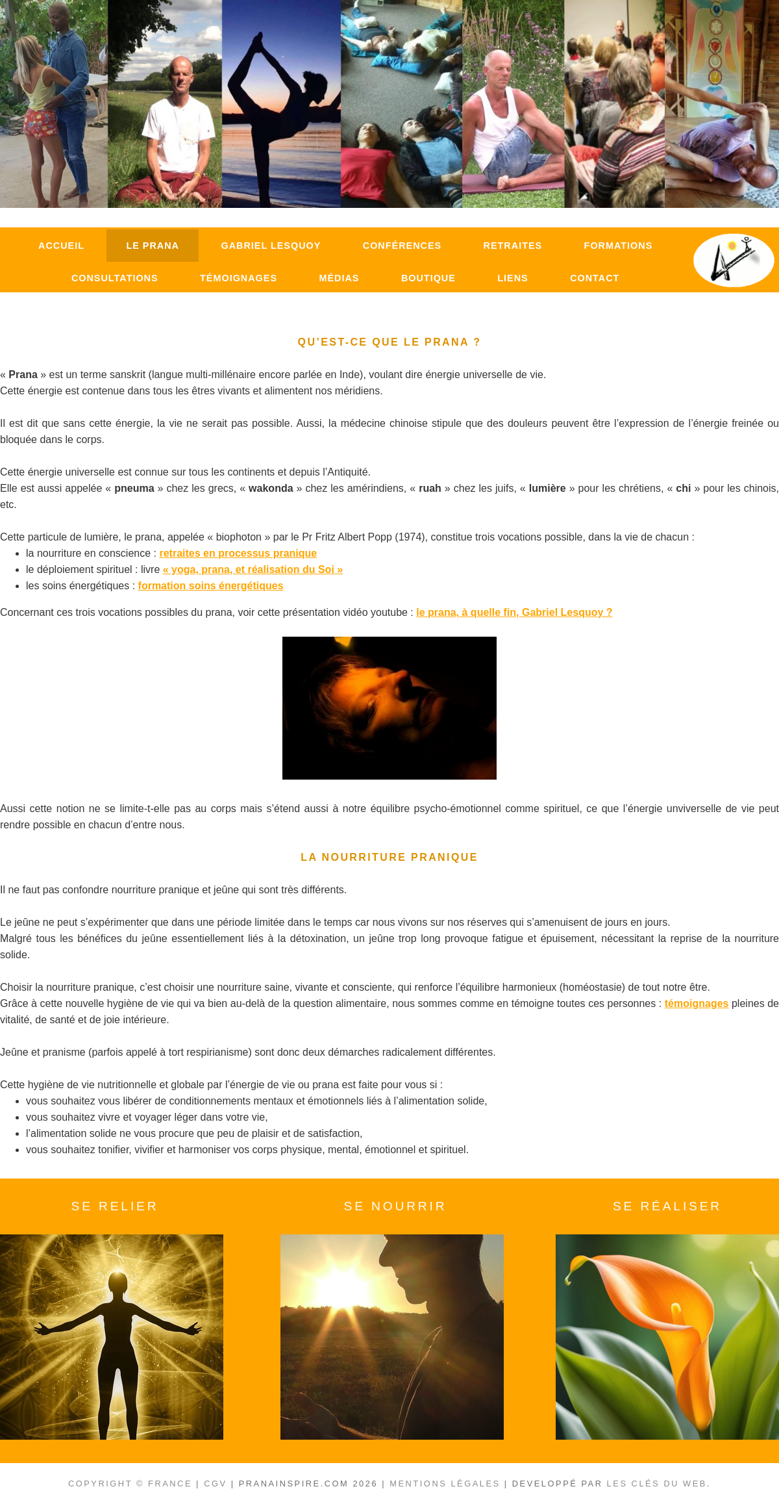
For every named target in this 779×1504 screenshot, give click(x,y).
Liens (512, 278)
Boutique (428, 278)
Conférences (402, 245)
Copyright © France (130, 1483)
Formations (618, 245)
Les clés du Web (657, 1483)
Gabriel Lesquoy (271, 245)
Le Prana (152, 245)
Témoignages (238, 278)
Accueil (61, 245)
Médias (339, 278)
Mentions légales (445, 1483)
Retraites (513, 245)
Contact (594, 278)
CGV (215, 1483)
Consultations (114, 278)
